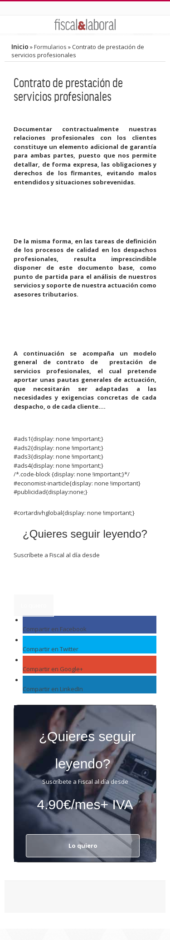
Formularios (50, 47)
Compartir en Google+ (53, 669)
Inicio (20, 46)
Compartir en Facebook (55, 629)
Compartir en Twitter (50, 649)
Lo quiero (34, 605)
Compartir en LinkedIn (53, 689)
